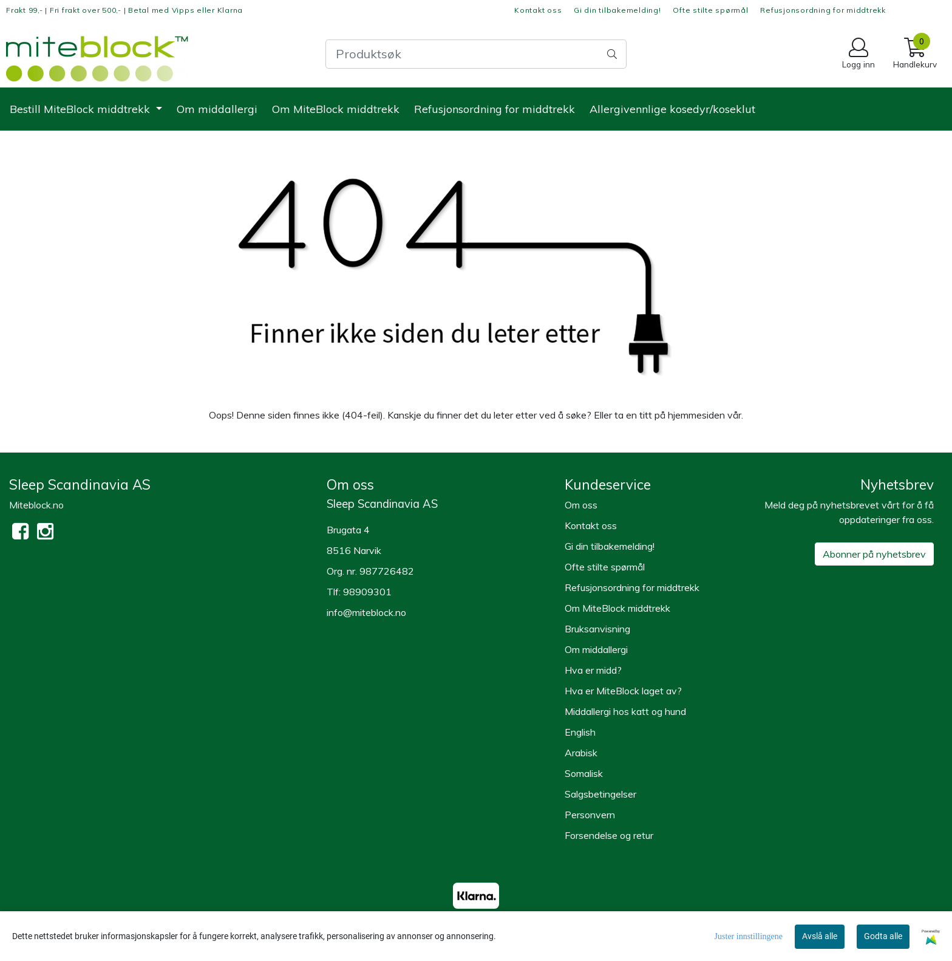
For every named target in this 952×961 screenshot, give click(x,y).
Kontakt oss (538, 10)
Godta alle (883, 936)
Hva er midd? (593, 670)
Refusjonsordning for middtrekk (823, 10)
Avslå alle (819, 936)
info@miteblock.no (366, 612)
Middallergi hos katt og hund (625, 711)
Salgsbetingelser (600, 794)
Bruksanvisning (597, 629)
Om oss (581, 505)
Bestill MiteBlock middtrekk (81, 109)
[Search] (476, 54)
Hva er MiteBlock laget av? (623, 691)
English (580, 732)
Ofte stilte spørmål (710, 10)
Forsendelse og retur (609, 835)
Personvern (590, 815)
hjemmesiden (696, 415)
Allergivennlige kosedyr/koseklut (672, 109)
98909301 (367, 592)
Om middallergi (217, 109)
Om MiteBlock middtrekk (335, 109)
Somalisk (584, 773)
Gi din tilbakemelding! (617, 10)
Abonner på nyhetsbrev (874, 554)
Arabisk (581, 753)
